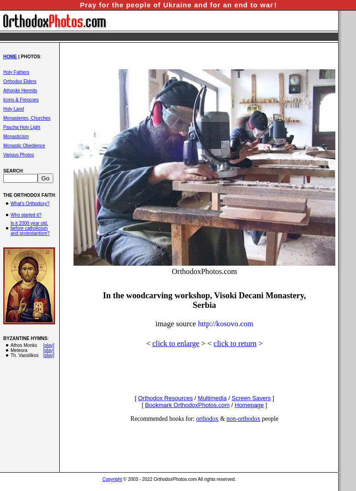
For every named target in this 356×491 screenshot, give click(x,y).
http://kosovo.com (226, 323)
